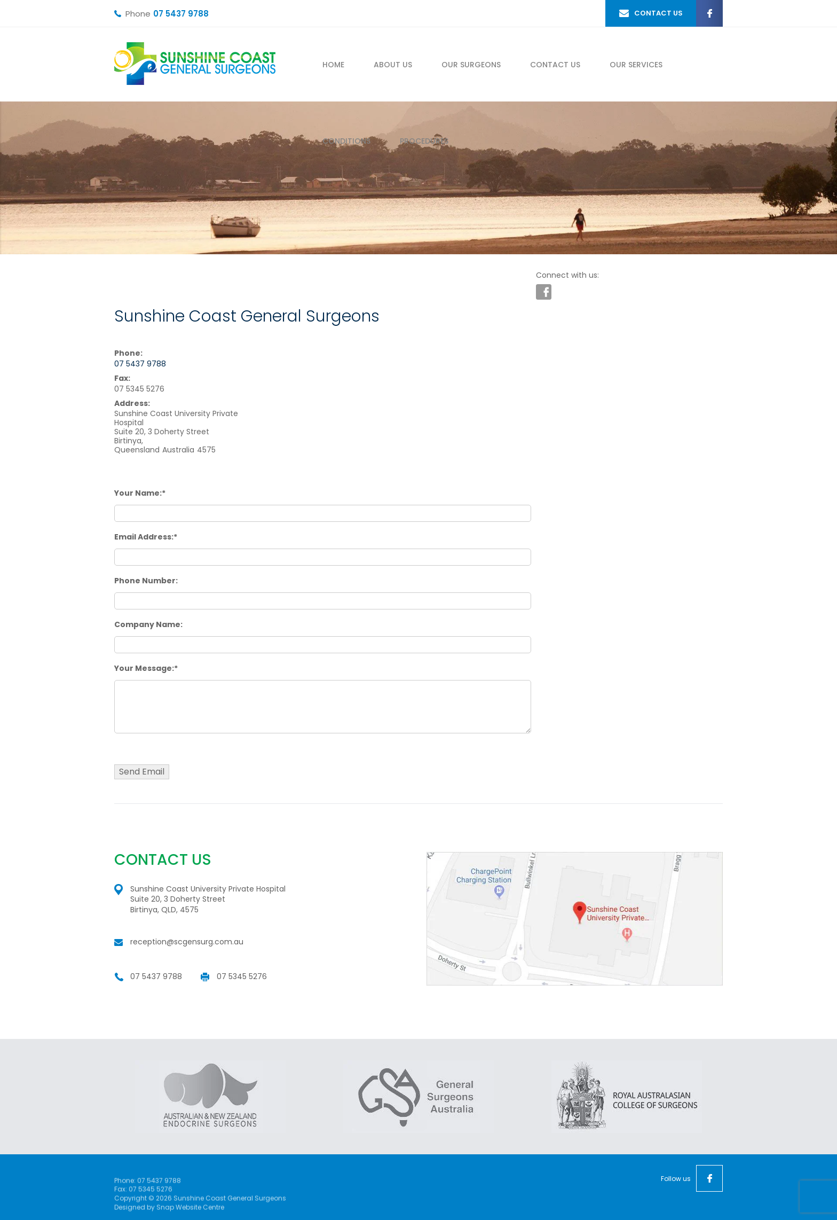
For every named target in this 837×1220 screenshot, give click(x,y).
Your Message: (144, 668)
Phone (138, 14)
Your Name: (138, 493)
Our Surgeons (471, 64)
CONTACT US (658, 13)
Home (333, 64)
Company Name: (148, 624)
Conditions (346, 141)
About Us (393, 64)
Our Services (636, 64)
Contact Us (555, 64)
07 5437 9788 (181, 13)
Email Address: (143, 536)
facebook (709, 13)
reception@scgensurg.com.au (186, 941)
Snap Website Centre (190, 1209)
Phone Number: (146, 580)
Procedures (424, 141)
